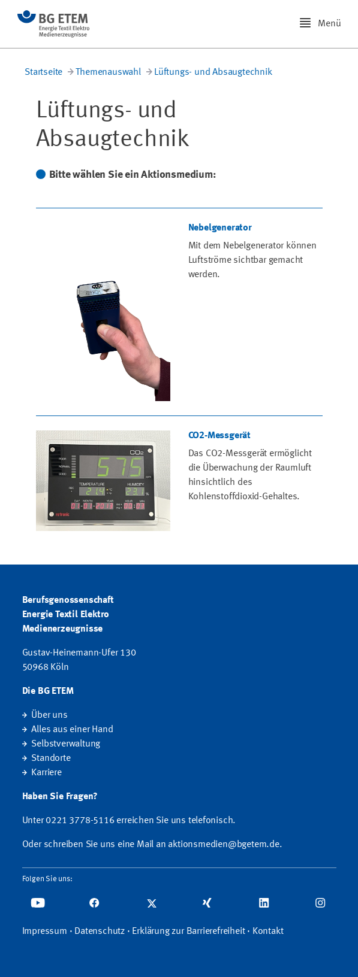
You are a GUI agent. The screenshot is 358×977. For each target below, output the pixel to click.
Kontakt (268, 931)
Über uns (49, 715)
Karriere (46, 773)
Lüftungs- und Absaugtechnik (213, 72)
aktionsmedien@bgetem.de (223, 844)
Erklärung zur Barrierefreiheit (188, 931)
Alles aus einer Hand (72, 730)
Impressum (44, 931)
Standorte (50, 758)
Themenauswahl (108, 72)
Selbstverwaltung (65, 744)
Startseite (43, 72)
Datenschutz (99, 931)
